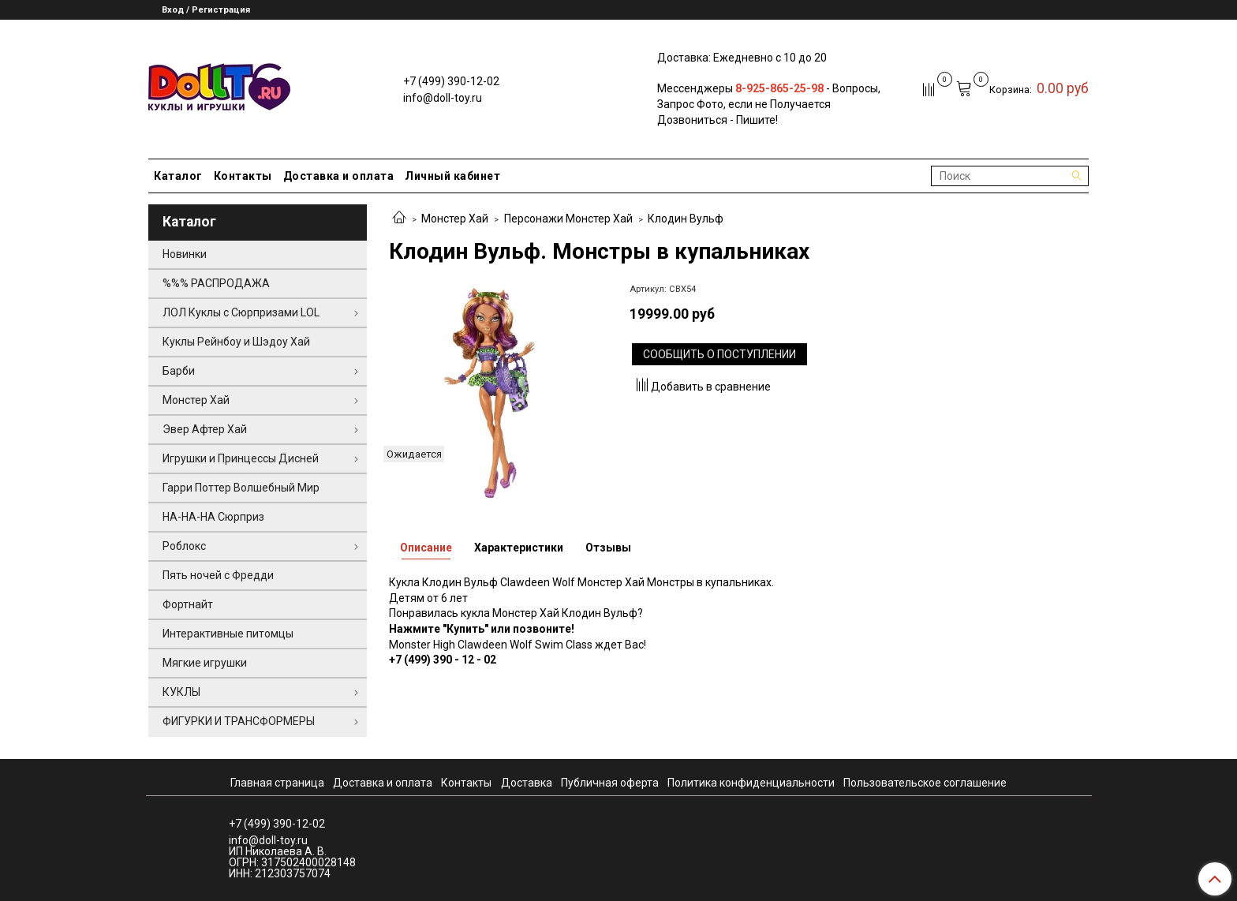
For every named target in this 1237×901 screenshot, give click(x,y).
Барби (179, 371)
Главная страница (277, 782)
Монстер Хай (454, 218)
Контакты (243, 176)
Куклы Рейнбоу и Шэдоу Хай (236, 341)
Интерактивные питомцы (228, 633)
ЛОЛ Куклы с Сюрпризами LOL (241, 312)
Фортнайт (188, 604)
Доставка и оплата (338, 176)
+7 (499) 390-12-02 (451, 81)
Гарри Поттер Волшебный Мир (241, 487)
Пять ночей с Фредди (218, 575)
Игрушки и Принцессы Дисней (241, 458)
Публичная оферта (610, 782)
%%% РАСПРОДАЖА (216, 283)
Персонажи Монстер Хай (568, 218)
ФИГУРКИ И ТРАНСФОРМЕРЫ (239, 721)
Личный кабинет (452, 176)
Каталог (178, 176)
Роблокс (184, 546)
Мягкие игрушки (205, 662)
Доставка (526, 782)
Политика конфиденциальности (751, 782)
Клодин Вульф (685, 218)
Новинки (185, 254)
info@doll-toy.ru (442, 98)
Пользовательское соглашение (925, 782)
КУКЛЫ (181, 692)
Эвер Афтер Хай (205, 429)
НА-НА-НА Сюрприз (213, 516)
